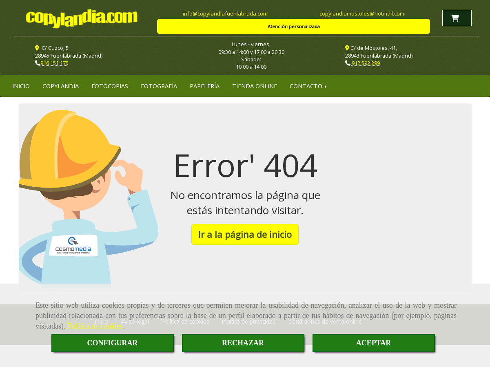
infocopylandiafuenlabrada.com (225, 13)
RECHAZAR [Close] (243, 343)
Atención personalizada (294, 26)
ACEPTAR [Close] (373, 343)
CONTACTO (309, 86)
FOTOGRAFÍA (159, 86)
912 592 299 (366, 63)
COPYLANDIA (60, 86)
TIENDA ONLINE (254, 86)
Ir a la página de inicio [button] (245, 234)
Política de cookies (95, 326)
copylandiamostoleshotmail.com (361, 13)
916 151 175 (54, 63)
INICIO (21, 86)
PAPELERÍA (205, 86)
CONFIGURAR (112, 343)
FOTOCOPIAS (109, 86)
